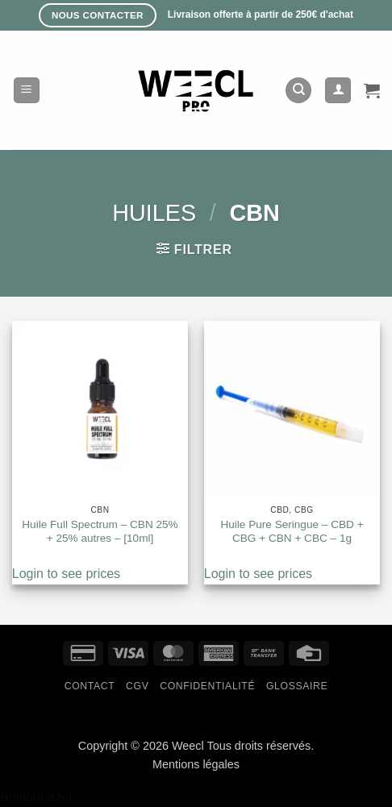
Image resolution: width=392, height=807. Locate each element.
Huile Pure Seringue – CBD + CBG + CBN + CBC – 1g (291, 531)
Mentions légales (196, 764)
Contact (90, 686)
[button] (27, 90)
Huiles (154, 213)
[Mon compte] (338, 90)
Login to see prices (66, 573)
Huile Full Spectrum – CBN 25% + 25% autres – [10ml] (99, 531)
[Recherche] (298, 90)
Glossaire (296, 686)
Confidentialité (207, 686)
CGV (137, 686)
